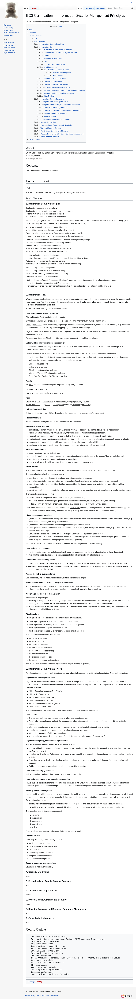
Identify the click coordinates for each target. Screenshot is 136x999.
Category (30, 982)
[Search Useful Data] (120, 8)
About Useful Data (42, 996)
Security (39, 982)
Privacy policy (30, 996)
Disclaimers (55, 996)
